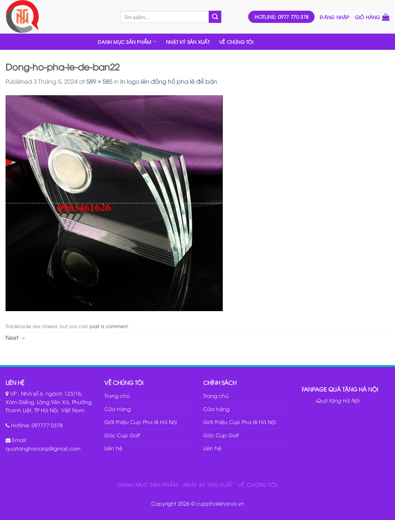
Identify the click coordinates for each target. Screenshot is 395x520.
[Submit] (215, 17)
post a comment (109, 326)
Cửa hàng (117, 408)
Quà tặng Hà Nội (337, 400)
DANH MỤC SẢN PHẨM (127, 41)
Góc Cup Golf (122, 434)
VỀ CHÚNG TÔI (236, 41)
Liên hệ (113, 447)
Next (16, 337)
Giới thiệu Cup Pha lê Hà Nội (140, 421)
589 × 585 (99, 81)
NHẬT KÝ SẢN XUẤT (187, 41)
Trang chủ (117, 395)
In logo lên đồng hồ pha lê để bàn (168, 81)
